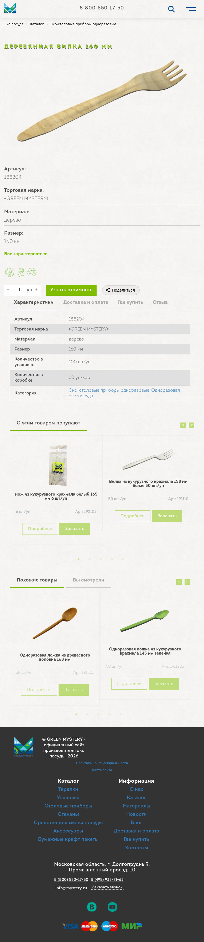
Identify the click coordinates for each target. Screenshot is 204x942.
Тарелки (68, 789)
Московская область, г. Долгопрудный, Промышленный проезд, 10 (102, 867)
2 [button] (89, 559)
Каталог (136, 798)
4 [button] (112, 559)
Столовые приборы (68, 806)
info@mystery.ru (71, 888)
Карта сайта (102, 770)
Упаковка (68, 798)
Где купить (130, 302)
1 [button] (78, 559)
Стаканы (68, 814)
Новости (136, 814)
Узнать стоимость (71, 290)
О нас (136, 789)
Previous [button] (183, 425)
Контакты (136, 848)
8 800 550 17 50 (102, 8)
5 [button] (123, 559)
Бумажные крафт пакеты (68, 839)
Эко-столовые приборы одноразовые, (109, 390)
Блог (136, 823)
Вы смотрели (88, 580)
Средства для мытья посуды (68, 823)
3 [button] (101, 559)
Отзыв (160, 302)
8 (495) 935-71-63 (107, 880)
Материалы (136, 806)
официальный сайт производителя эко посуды (63, 751)
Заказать (74, 529)
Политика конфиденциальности (102, 763)
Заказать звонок (107, 887)
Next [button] (191, 425)
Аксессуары (68, 831)
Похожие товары (37, 580)
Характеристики (34, 302)
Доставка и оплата (85, 302)
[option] (56, 491)
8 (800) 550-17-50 (71, 880)
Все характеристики (25, 254)
